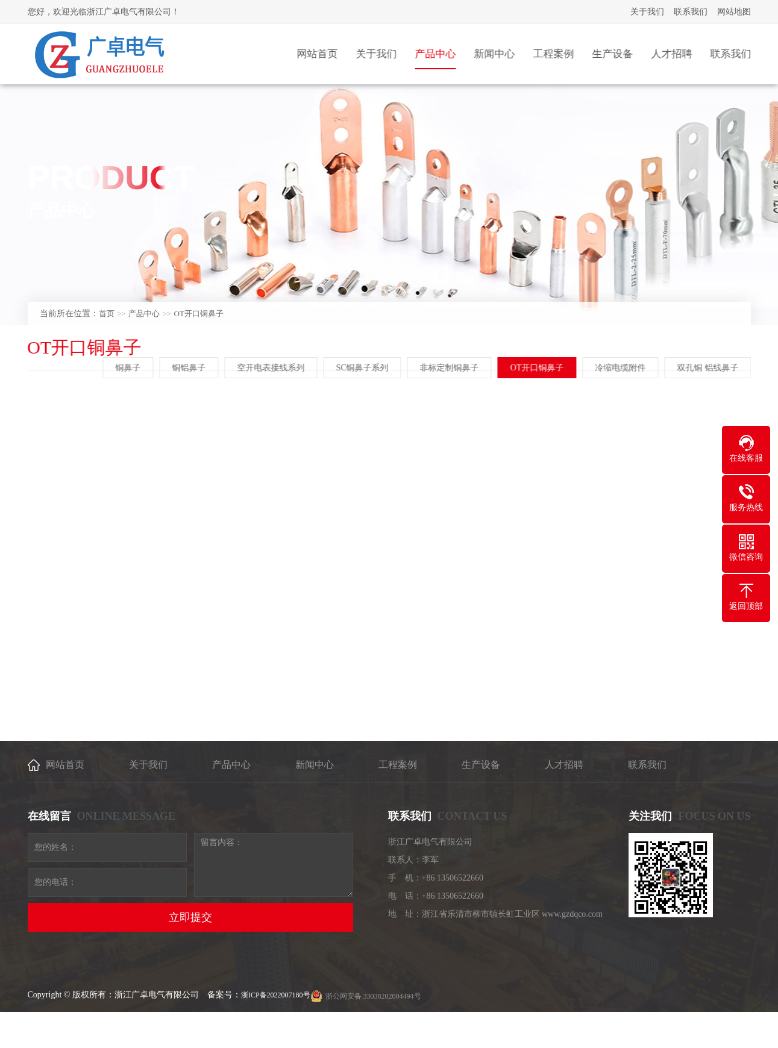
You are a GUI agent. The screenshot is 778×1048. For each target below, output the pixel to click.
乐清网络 (694, 1031)
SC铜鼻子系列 (363, 367)
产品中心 (144, 313)
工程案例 (397, 764)
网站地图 (734, 11)
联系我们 (690, 11)
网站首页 (65, 764)
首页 (107, 313)
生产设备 (481, 764)
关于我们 (647, 11)
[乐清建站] (725, 1031)
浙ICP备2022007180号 (275, 995)
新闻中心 (314, 764)
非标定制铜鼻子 (450, 367)
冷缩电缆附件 (621, 367)
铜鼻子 (129, 367)
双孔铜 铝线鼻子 (708, 367)
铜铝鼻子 (190, 367)
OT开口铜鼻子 (199, 313)
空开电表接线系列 (272, 367)
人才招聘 (564, 764)
